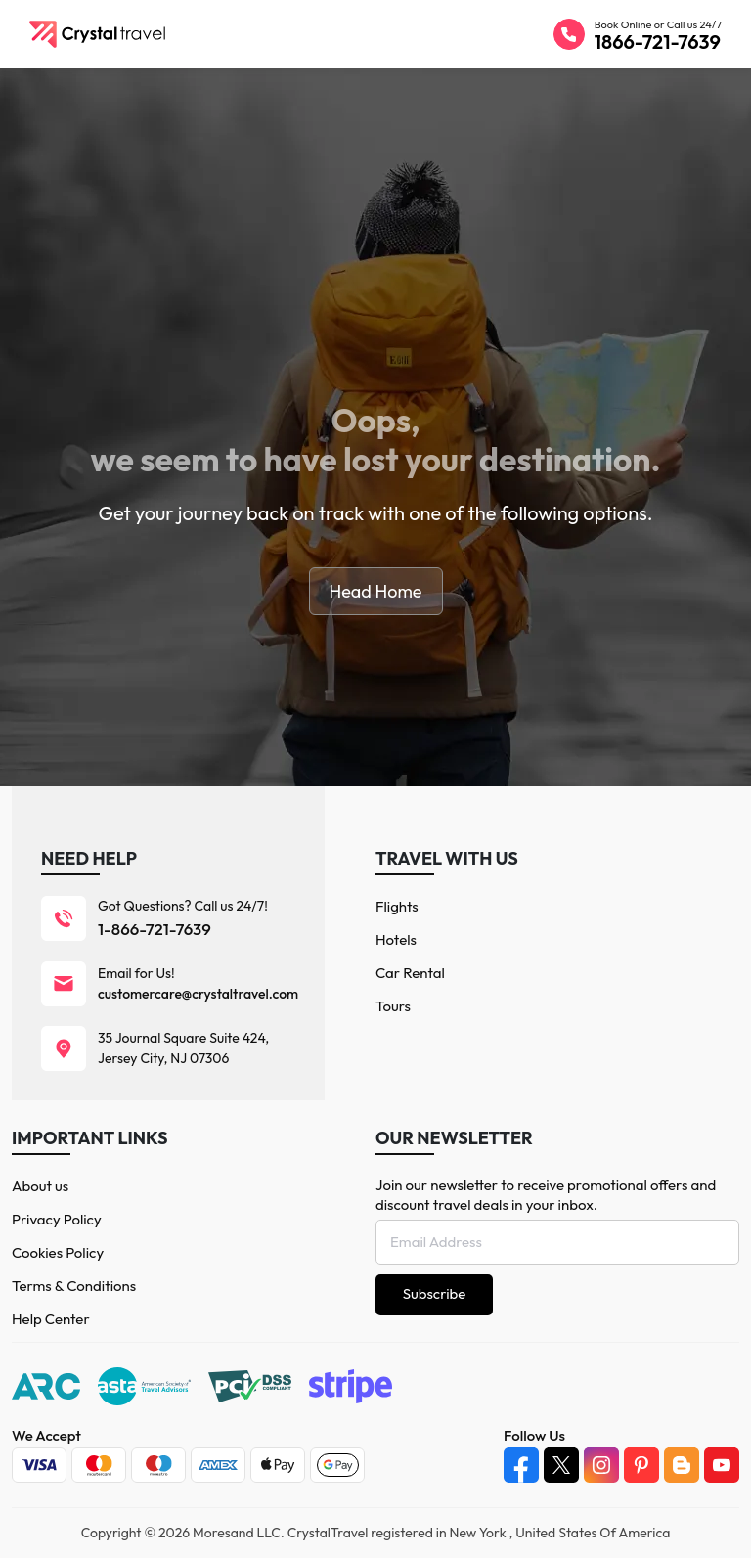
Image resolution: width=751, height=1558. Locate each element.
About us (40, 1186)
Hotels (396, 939)
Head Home (376, 591)
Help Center (51, 1319)
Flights (397, 906)
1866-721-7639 (658, 41)
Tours (393, 1006)
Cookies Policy (58, 1252)
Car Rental (410, 972)
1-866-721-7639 (154, 928)
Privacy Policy (57, 1219)
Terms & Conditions (74, 1285)
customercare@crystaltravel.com (198, 993)
